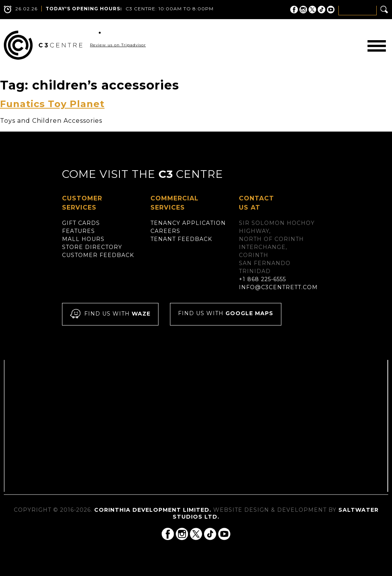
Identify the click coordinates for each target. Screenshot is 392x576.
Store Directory (92, 247)
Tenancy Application (188, 223)
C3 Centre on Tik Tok (321, 9)
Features (78, 231)
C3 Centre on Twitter (312, 9)
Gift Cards (81, 223)
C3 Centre (43, 45)
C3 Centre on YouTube (331, 9)
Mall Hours (83, 239)
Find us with (110, 314)
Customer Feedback (98, 255)
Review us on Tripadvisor (118, 44)
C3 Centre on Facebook (294, 9)
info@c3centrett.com (278, 287)
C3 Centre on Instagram (303, 9)
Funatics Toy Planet (52, 103)
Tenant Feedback (181, 239)
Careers (165, 231)
